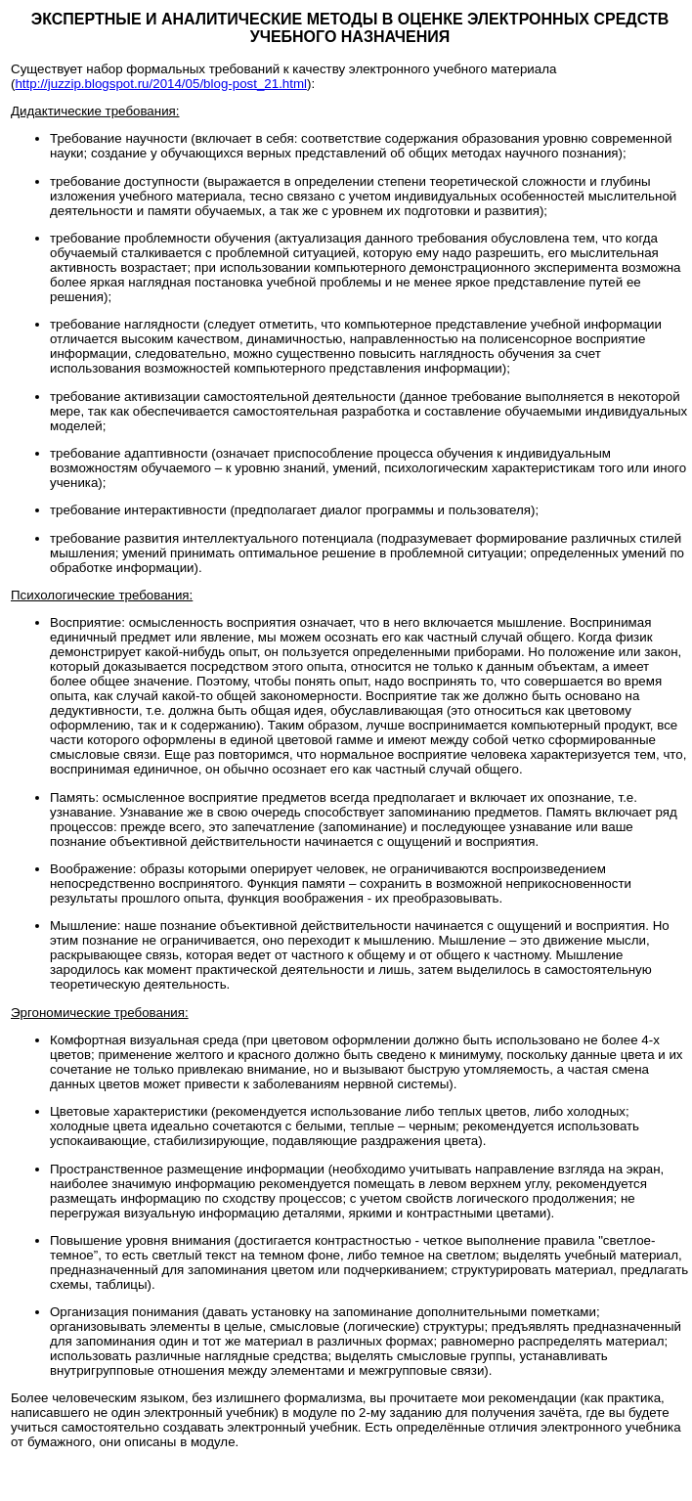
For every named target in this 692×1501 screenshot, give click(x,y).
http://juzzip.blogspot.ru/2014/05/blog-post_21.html (161, 83)
